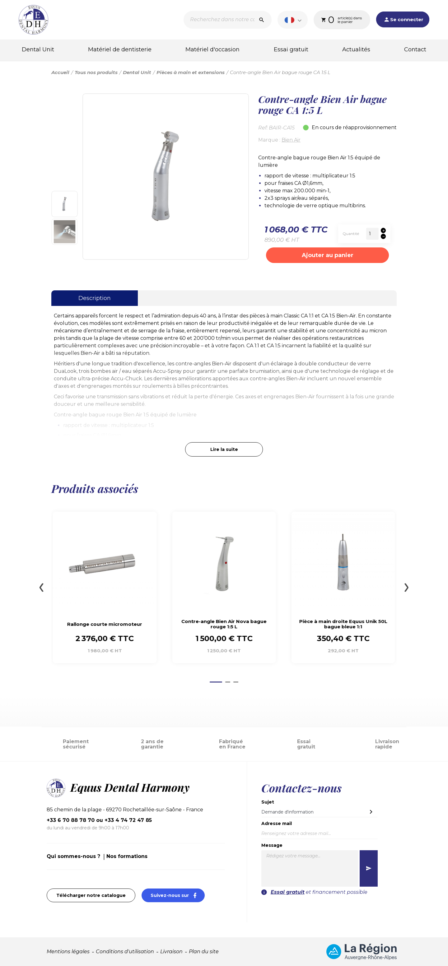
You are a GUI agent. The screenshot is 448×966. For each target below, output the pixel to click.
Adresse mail (276, 823)
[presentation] (339, 908)
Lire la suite (224, 449)
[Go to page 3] (236, 682)
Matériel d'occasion (212, 49)
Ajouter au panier (327, 255)
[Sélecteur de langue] (294, 19)
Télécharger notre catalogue (91, 895)
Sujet (267, 802)
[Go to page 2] (228, 682)
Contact (415, 49)
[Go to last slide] (41, 588)
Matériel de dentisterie (120, 49)
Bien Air (291, 140)
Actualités (356, 49)
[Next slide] (407, 588)
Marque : (269, 140)
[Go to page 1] (215, 682)
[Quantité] (372, 234)
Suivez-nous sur (178, 895)
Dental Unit (38, 49)
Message (271, 845)
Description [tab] (94, 298)
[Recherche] (228, 20)
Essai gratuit (291, 49)
